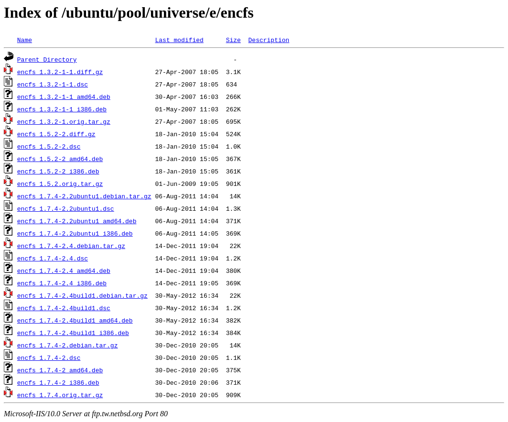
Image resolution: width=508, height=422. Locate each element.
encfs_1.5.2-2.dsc (49, 146)
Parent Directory (47, 59)
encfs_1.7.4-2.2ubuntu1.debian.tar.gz (84, 196)
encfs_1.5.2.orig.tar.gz (60, 183)
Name (24, 39)
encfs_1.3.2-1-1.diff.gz (60, 71)
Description (268, 39)
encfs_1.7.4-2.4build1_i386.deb (73, 332)
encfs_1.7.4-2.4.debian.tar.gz (71, 245)
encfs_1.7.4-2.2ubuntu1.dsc (65, 208)
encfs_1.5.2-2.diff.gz (56, 134)
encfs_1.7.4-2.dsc (49, 357)
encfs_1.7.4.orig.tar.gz (60, 394)
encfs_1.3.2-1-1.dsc (52, 84)
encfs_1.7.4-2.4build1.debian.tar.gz (82, 295)
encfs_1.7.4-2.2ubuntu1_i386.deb (75, 233)
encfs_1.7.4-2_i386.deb (58, 382)
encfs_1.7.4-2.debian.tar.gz (67, 345)
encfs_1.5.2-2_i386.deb (58, 171)
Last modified (179, 39)
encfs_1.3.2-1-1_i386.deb (62, 109)
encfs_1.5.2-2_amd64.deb (60, 158)
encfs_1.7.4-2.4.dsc (52, 258)
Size (233, 39)
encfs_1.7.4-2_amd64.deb (60, 370)
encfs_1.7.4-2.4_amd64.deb (63, 270)
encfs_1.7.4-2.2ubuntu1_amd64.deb (77, 220)
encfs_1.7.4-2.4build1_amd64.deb (75, 320)
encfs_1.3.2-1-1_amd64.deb (63, 96)
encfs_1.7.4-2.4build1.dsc (63, 307)
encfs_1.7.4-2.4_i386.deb (62, 283)
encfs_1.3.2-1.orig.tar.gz (63, 121)
